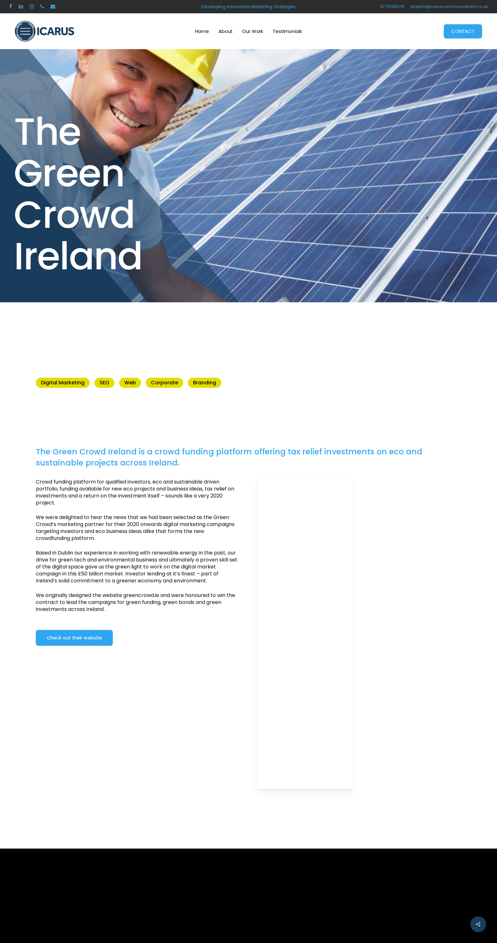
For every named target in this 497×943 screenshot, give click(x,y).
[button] (74, 638)
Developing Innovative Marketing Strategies (248, 6)
